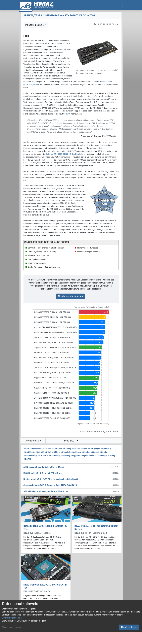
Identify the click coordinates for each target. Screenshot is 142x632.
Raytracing (54, 455)
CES (45, 448)
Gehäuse (85, 448)
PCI (40, 455)
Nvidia (103, 452)
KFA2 (48, 452)
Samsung (65, 455)
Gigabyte (95, 448)
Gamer (58, 448)
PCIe (45, 455)
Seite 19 (66, 114)
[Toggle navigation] (119, 5)
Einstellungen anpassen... (13, 627)
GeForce (76, 448)
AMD (27, 448)
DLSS (51, 448)
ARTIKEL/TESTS (32, 15)
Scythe (84, 455)
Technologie (101, 455)
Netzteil (95, 452)
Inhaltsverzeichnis (34, 25)
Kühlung (56, 452)
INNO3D (40, 452)
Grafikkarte (29, 452)
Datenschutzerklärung (11, 618)
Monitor (86, 452)
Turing (111, 455)
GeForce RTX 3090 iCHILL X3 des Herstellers (65, 154)
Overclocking (30, 455)
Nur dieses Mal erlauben (70, 296)
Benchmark (36, 448)
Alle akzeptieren (129, 627)
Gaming (67, 448)
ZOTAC (27, 459)
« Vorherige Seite (33, 440)
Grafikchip (106, 448)
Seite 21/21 (70, 440)
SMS (91, 455)
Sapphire (75, 455)
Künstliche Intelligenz (71, 452)
